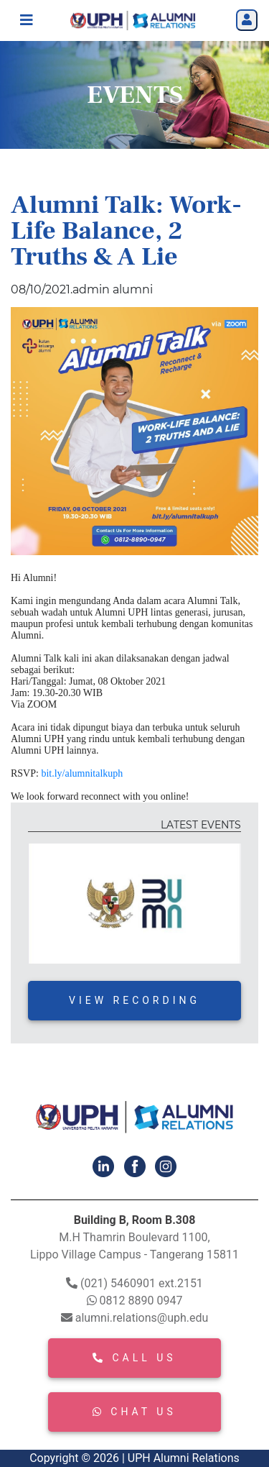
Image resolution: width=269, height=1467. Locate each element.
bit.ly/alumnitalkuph (82, 773)
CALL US (134, 1357)
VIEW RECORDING (134, 1000)
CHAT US (134, 1411)
